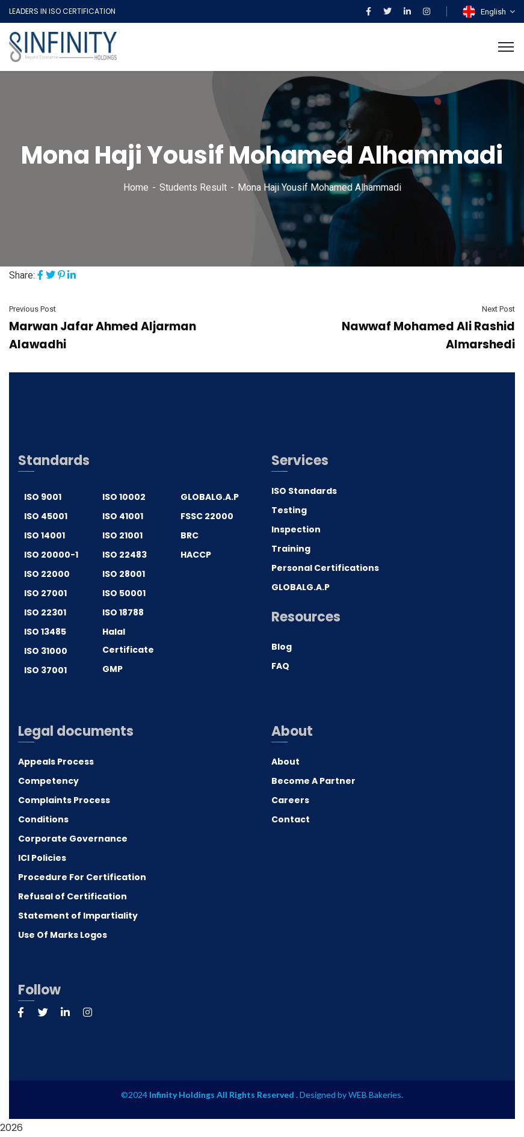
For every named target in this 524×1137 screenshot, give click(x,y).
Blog (281, 647)
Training (290, 549)
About (285, 762)
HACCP (195, 555)
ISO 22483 (124, 555)
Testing (289, 510)
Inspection (296, 529)
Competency (48, 781)
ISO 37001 (45, 670)
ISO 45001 (45, 516)
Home (136, 187)
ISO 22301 (45, 612)
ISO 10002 (124, 497)
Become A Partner (313, 781)
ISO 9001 (42, 497)
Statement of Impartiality (78, 916)
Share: (22, 275)
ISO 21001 (122, 535)
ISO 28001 (123, 574)
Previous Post (32, 308)
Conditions (43, 819)
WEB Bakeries (374, 1094)
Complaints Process (64, 800)
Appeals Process (56, 762)
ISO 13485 (45, 632)
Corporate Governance (73, 839)
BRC (189, 535)
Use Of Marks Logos (62, 935)
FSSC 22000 (206, 516)
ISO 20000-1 (51, 555)
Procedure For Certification (82, 877)
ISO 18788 (123, 612)
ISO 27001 (45, 593)
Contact (290, 819)
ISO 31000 (45, 651)
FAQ (280, 666)
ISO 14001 (44, 535)
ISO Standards (304, 491)
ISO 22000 (47, 574)
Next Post (498, 308)
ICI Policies (42, 858)
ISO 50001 (124, 593)
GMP (112, 669)
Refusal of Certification (72, 896)
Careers (290, 800)
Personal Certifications (325, 568)
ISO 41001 (122, 516)
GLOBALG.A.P (209, 497)
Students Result (193, 187)
